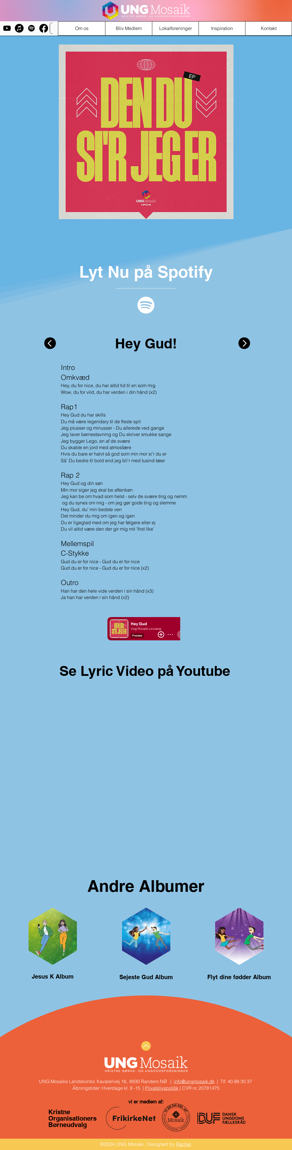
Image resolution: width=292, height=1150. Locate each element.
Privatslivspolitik (161, 1088)
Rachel (183, 1144)
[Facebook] (43, 28)
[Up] (146, 1046)
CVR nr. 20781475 (200, 1088)
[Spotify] (31, 28)
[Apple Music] (19, 28)
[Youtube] (7, 28)
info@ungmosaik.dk (194, 1081)
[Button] (50, 343)
